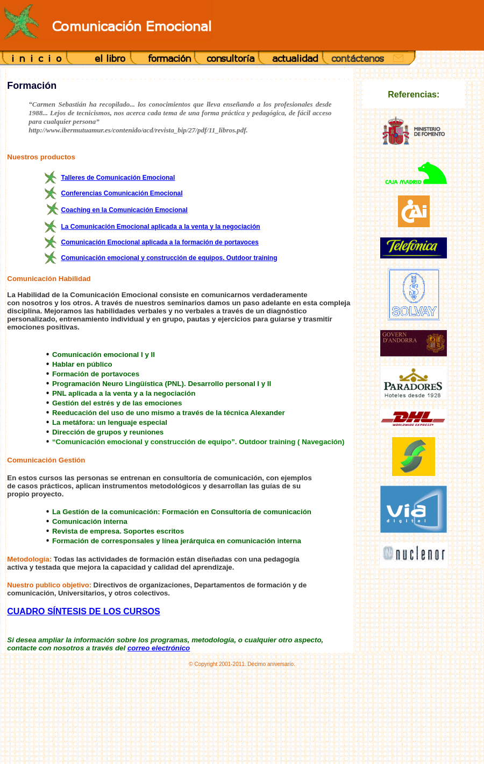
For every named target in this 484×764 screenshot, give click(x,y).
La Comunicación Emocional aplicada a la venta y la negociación (160, 226)
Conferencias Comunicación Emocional (121, 193)
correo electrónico (158, 648)
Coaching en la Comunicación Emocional (124, 210)
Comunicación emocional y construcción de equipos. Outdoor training (169, 258)
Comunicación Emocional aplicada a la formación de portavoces (159, 242)
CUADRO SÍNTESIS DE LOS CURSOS (83, 611)
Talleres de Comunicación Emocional (118, 177)
